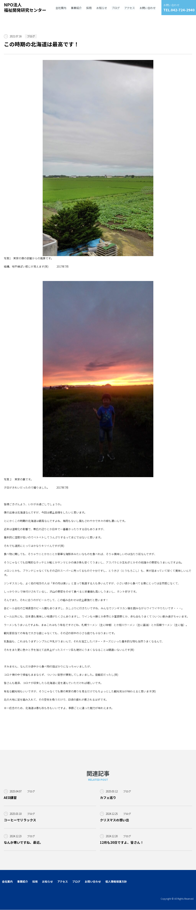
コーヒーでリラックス (20, 820)
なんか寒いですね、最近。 (23, 842)
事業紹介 (22, 881)
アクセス (62, 881)
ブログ (31, 36)
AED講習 (10, 797)
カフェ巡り (108, 797)
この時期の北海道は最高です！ (41, 44)
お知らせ (47, 881)
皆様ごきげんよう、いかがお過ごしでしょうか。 (33, 504)
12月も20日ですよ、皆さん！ (122, 842)
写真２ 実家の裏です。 (78, 381)
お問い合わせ (93, 881)
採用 (35, 881)
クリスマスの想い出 (114, 820)
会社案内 (7, 881)
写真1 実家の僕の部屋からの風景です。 (78, 160)
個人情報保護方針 (116, 881)
